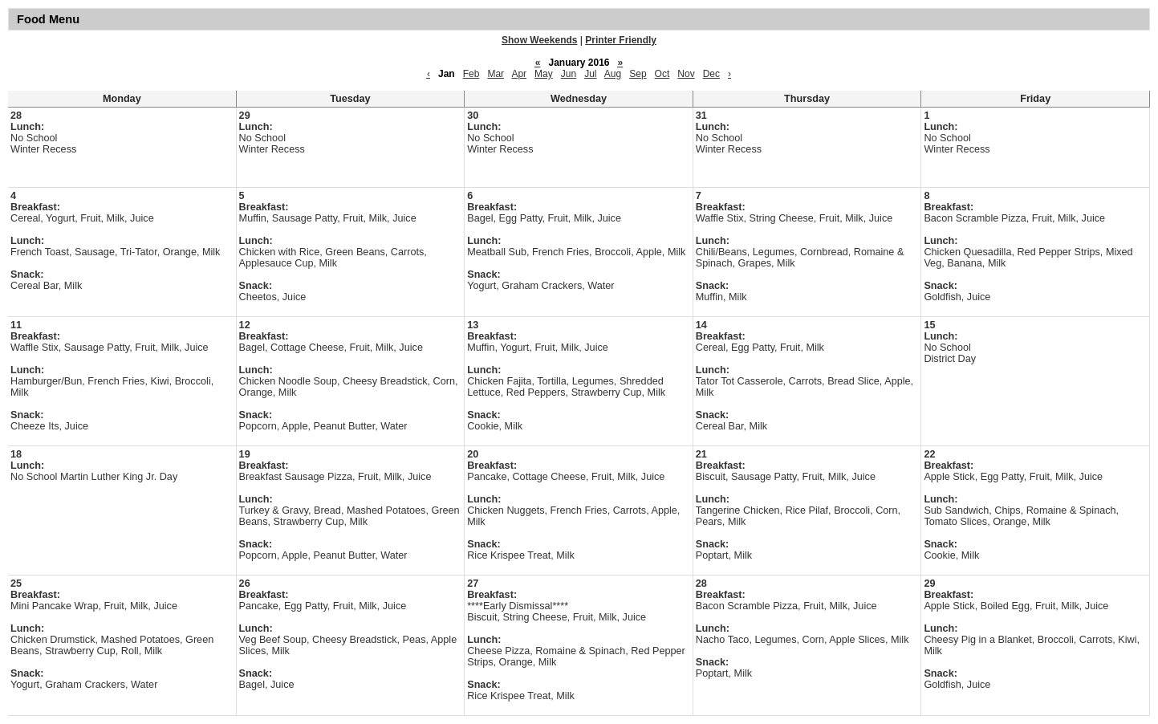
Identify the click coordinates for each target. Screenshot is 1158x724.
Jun (568, 73)
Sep (637, 73)
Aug (612, 73)
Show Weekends (539, 40)
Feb (471, 73)
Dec (711, 73)
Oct (662, 73)
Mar (495, 73)
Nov (685, 73)
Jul (590, 73)
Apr (518, 73)
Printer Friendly (620, 40)
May (543, 73)
